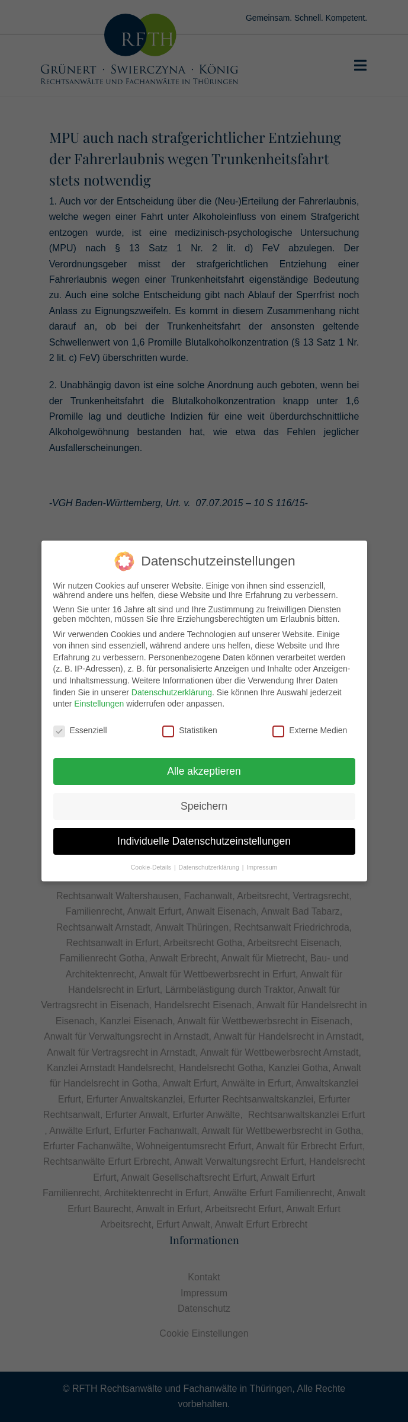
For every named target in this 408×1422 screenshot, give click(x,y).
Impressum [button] (261, 863)
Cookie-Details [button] (152, 863)
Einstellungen (99, 700)
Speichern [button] (204, 803)
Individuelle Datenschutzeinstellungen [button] (204, 837)
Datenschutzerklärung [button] (210, 863)
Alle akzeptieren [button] (204, 768)
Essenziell (80, 726)
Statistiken (189, 726)
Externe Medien (309, 726)
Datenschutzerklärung (171, 689)
